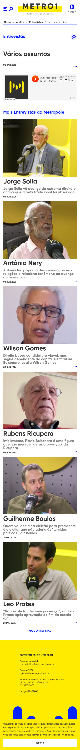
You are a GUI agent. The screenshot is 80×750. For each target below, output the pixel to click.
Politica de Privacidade (61, 735)
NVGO (35, 691)
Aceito (40, 743)
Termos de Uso (39, 735)
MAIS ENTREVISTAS (40, 631)
